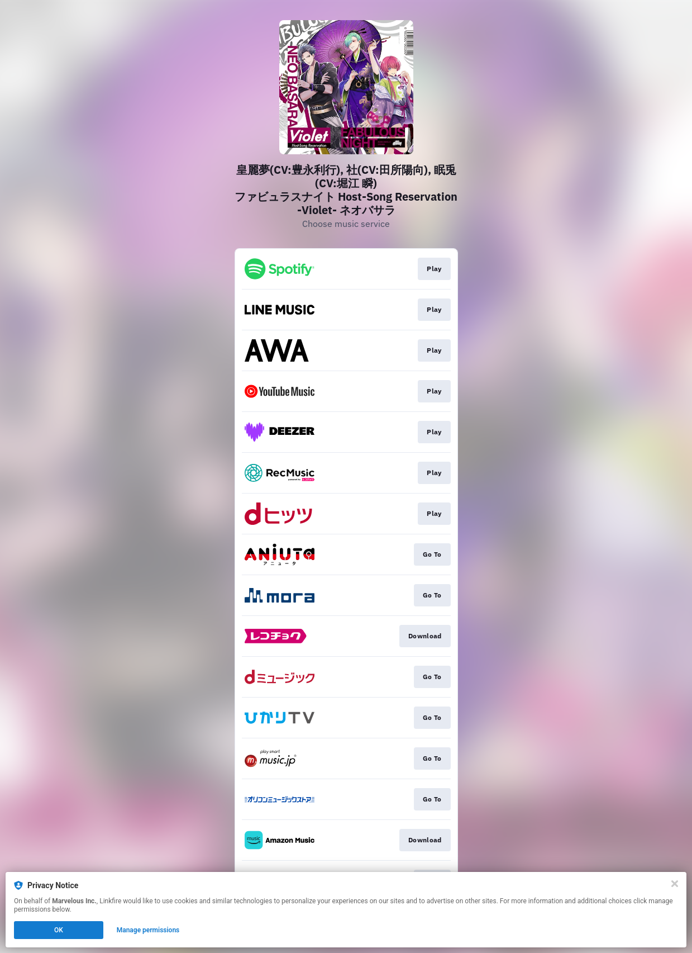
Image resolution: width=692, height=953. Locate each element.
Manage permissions (148, 930)
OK (58, 930)
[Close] (675, 884)
